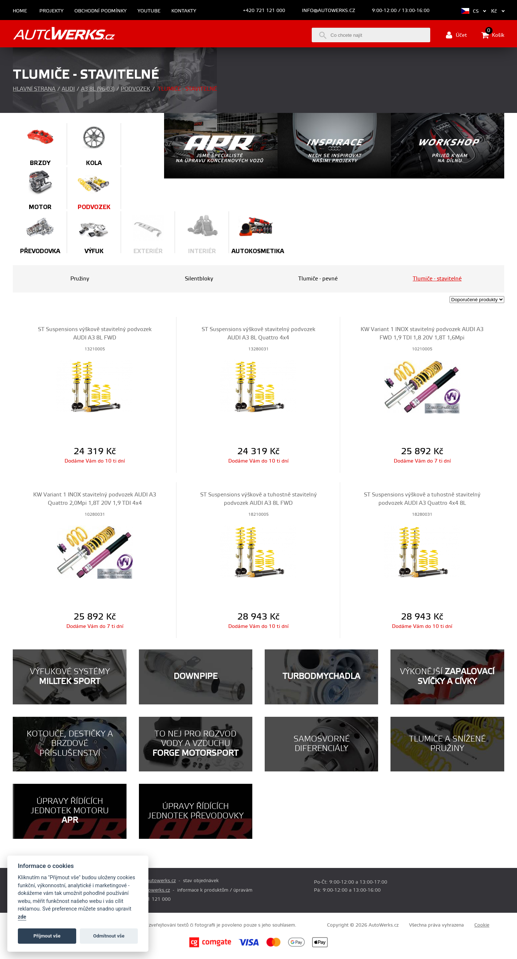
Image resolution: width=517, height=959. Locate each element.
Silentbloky (199, 278)
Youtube (148, 11)
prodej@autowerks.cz (152, 881)
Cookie (481, 925)
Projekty (51, 11)
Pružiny (79, 278)
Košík (492, 35)
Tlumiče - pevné (318, 278)
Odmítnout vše (109, 936)
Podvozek (135, 89)
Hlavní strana (34, 89)
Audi (68, 89)
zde (22, 917)
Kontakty (183, 11)
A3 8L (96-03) (97, 89)
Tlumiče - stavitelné (437, 278)
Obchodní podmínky (100, 11)
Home (20, 11)
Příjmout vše (47, 936)
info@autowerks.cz (328, 10)
